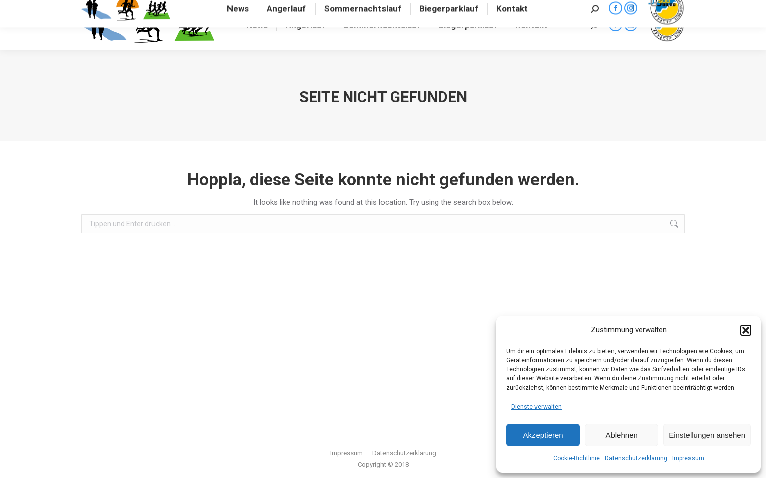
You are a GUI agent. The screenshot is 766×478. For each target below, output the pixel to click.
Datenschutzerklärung (636, 458)
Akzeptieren (543, 435)
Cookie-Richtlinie (576, 458)
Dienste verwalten (536, 406)
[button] (746, 330)
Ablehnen (621, 435)
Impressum (688, 458)
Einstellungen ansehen (707, 435)
